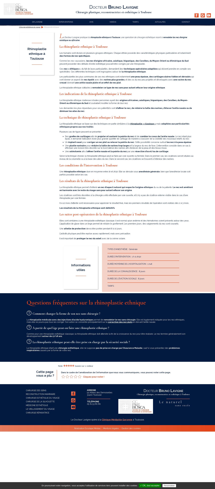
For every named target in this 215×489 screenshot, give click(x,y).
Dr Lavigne (37, 22)
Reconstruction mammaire (40, 451)
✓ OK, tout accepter (150, 485)
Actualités (160, 22)
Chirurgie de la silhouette (40, 459)
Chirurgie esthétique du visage (29, 85)
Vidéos (113, 22)
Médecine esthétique (37, 463)
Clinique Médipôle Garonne (117, 477)
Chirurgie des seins (36, 448)
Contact (186, 22)
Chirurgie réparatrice (37, 470)
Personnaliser (169, 486)
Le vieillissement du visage (40, 466)
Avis (91, 22)
